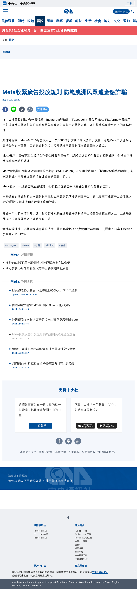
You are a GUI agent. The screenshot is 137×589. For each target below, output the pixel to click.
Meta (15, 281)
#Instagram (11, 245)
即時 (21, 21)
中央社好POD (81, 559)
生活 (88, 21)
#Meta (25, 245)
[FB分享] (5, 109)
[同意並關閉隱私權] (135, 571)
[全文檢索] (133, 11)
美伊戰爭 (8, 21)
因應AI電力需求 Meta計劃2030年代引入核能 (41, 305)
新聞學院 (79, 552)
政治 (30, 21)
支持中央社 (121, 11)
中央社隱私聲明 (100, 572)
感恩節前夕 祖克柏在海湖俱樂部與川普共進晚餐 (43, 363)
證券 (69, 21)
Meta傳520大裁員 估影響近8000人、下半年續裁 (44, 290)
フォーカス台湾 (41, 534)
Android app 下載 (83, 534)
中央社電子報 (81, 555)
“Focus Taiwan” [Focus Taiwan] (30, 585)
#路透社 (50, 245)
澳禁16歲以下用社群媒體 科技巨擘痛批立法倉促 (43, 349)
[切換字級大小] (30, 109)
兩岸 (49, 21)
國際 (40, 21)
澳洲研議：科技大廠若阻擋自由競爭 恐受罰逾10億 (45, 319)
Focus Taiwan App (83, 538)
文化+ (77, 545)
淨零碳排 (79, 548)
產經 (59, 21)
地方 (107, 21)
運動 (126, 21)
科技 (78, 21)
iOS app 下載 (81, 531)
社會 (97, 21)
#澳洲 (62, 245)
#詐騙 (37, 245)
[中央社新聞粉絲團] (68, 518)
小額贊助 (41, 425)
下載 (129, 3)
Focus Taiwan (40, 531)
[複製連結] (22, 109)
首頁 (4, 39)
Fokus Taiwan (40, 538)
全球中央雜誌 (81, 541)
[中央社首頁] (68, 11)
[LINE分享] (13, 109)
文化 (117, 21)
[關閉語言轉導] (135, 581)
